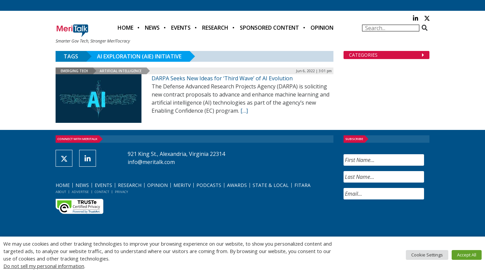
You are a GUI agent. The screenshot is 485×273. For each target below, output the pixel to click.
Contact (102, 192)
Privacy (121, 192)
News (152, 27)
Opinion (322, 27)
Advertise (80, 192)
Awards (237, 185)
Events (181, 27)
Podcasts (208, 185)
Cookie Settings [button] (427, 255)
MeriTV (182, 185)
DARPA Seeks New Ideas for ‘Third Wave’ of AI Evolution (222, 78)
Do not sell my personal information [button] (43, 266)
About (61, 192)
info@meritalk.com (151, 162)
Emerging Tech (74, 71)
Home (125, 27)
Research (215, 27)
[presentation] (395, 218)
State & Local (271, 185)
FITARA (302, 185)
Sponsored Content (269, 27)
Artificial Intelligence (120, 71)
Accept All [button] (466, 255)
